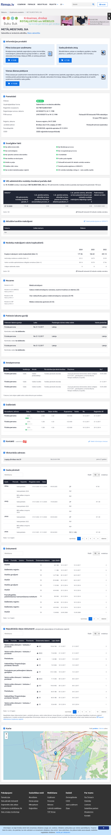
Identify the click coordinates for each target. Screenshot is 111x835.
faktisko (101, 706)
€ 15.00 (12, 84)
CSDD (68, 779)
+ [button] (6, 712)
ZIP (85, 486)
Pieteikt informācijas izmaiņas (98, 441)
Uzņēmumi (21, 4)
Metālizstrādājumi (35, 285)
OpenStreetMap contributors (99, 756)
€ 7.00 (65, 60)
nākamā (103, 533)
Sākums (4, 12)
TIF (55, 648)
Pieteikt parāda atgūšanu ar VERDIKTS (70, 166)
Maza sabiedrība (33, 33)
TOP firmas (51, 790)
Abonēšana (33, 775)
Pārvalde (31, 4)
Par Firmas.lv (89, 775)
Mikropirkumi (34, 782)
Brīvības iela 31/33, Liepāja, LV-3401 (48, 125)
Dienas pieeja (34, 779)
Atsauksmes (89, 790)
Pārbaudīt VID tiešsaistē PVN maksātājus (93, 114)
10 (97, 689)
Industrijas (42, 4)
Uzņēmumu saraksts (17, 12)
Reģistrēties (33, 786)
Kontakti (87, 793)
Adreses (50, 782)
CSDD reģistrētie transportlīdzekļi (48, 131)
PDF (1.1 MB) (88, 526)
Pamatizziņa (6, 775)
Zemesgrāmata (71, 775)
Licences (87, 782)
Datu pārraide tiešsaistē (10, 779)
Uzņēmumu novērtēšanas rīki (12, 786)
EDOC (56, 643)
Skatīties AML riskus (11, 166)
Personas (51, 779)
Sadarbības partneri (91, 786)
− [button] (6, 715)
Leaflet (88, 756)
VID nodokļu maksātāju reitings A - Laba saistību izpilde (76, 170)
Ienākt (102, 4)
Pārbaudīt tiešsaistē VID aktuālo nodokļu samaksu (73, 162)
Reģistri (53, 4)
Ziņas (68, 786)
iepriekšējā (72, 533)
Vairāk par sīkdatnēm (63, 832)
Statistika (87, 779)
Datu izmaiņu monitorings (10, 790)
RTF (56, 638)
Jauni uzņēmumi (72, 782)
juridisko (95, 706)
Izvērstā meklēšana (54, 786)
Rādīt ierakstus (98, 475)
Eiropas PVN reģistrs (100, 118)
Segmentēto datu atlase (10, 782)
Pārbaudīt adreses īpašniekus (97, 125)
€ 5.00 (12, 60)
